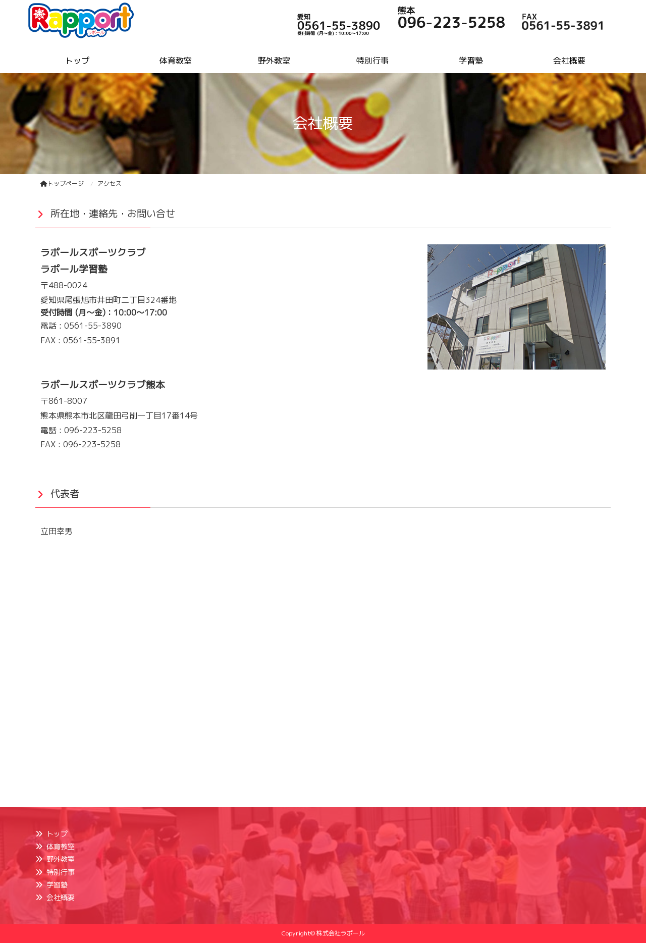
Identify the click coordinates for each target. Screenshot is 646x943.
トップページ (62, 183)
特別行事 (60, 872)
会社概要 (60, 897)
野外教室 (60, 859)
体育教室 (60, 846)
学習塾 (57, 884)
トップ (57, 834)
